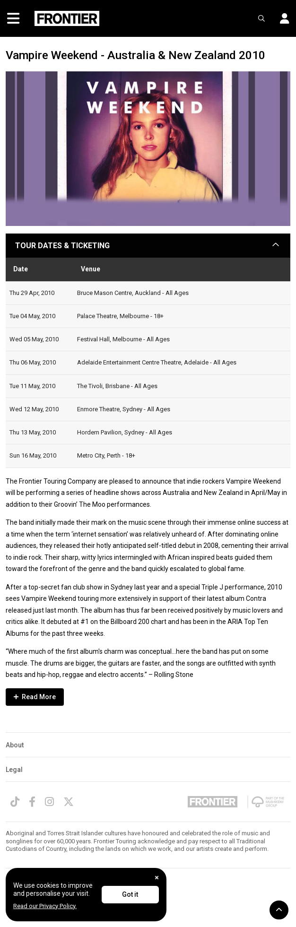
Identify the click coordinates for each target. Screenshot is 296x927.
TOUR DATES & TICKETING (62, 245)
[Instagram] (49, 802)
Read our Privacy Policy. (45, 906)
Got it (130, 894)
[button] (281, 18)
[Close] (157, 877)
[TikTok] (14, 802)
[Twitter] (68, 802)
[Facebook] (32, 802)
